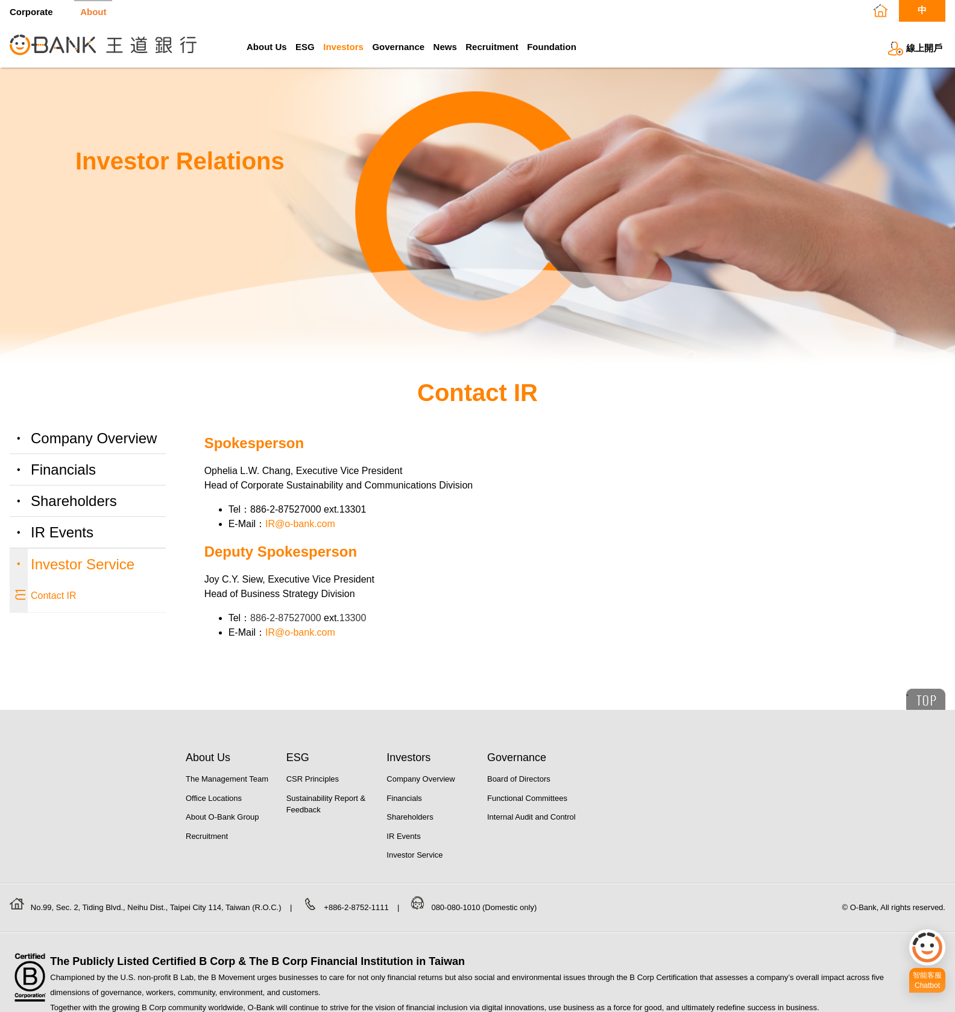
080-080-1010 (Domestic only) (484, 907)
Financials (63, 469)
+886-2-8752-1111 (357, 907)
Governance (398, 47)
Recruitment (491, 47)
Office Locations (214, 798)
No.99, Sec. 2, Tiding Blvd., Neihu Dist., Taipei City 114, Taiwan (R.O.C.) (157, 907)
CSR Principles (312, 778)
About (93, 11)
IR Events (62, 532)
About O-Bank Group (222, 816)
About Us (267, 47)
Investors (343, 47)
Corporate (31, 11)
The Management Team (227, 778)
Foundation (551, 47)
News (445, 47)
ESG (305, 47)
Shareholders (74, 501)
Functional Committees (527, 798)
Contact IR (54, 595)
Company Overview (94, 438)
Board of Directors (518, 778)
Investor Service (82, 564)
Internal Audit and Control (531, 816)
